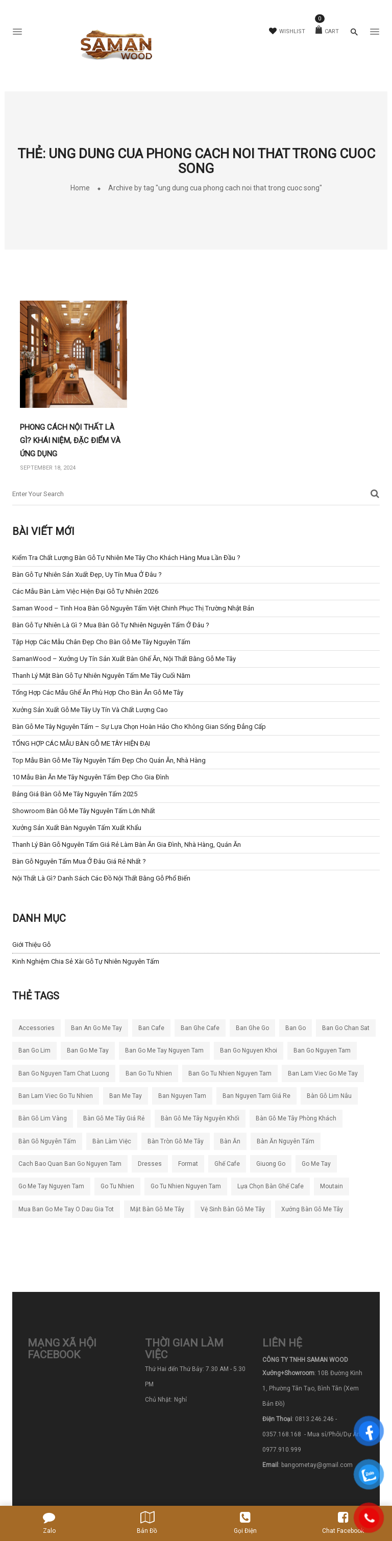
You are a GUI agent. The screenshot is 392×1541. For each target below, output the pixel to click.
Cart (327, 31)
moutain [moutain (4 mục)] (331, 1186)
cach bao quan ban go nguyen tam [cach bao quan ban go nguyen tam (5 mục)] (69, 1163)
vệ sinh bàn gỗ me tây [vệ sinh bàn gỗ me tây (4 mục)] (233, 1209)
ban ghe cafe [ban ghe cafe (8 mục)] (200, 1028)
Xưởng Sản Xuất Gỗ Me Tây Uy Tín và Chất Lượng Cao (90, 710)
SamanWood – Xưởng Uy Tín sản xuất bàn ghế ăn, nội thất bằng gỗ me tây (124, 659)
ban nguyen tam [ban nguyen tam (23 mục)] (182, 1095)
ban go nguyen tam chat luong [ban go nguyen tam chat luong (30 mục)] (63, 1073)
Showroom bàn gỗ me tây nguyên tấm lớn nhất (83, 811)
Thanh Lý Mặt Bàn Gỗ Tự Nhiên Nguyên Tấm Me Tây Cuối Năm (101, 675)
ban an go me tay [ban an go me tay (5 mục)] (96, 1028)
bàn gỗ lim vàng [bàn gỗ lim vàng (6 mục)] (42, 1118)
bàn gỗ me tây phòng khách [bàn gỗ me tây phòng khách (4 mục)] (296, 1118)
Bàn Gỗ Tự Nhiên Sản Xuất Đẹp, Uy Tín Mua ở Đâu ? (87, 574)
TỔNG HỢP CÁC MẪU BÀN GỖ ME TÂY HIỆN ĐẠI (81, 743)
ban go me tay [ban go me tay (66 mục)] (88, 1050)
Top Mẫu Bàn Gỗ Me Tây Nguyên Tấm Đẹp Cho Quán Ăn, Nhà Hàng (109, 760)
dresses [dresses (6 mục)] (150, 1163)
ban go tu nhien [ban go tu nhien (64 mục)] (149, 1073)
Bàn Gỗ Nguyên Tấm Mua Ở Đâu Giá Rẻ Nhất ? (79, 861)
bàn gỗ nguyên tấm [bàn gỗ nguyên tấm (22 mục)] (47, 1141)
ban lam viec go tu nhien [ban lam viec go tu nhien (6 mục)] (55, 1095)
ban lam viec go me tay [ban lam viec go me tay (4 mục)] (323, 1073)
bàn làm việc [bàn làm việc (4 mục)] (111, 1141)
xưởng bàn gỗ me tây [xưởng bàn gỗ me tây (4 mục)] (312, 1209)
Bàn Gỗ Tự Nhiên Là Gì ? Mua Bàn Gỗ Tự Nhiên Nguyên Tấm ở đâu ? (110, 625)
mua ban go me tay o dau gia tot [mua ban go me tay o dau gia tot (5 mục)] (66, 1209)
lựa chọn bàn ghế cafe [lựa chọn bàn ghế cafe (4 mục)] (270, 1186)
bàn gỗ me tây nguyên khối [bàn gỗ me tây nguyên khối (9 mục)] (200, 1118)
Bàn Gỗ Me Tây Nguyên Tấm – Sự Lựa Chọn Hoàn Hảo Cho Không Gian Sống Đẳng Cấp (139, 726)
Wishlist (287, 31)
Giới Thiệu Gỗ (31, 944)
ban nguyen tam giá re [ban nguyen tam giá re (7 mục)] (256, 1095)
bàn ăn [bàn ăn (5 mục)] (230, 1141)
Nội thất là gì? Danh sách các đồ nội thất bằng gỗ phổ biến (101, 878)
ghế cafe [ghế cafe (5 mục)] (227, 1163)
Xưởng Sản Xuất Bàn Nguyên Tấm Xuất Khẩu (76, 827)
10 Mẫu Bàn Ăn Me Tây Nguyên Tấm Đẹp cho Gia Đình (90, 777)
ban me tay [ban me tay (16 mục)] (125, 1095)
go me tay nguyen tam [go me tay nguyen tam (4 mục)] (51, 1186)
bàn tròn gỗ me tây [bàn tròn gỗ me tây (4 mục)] (176, 1141)
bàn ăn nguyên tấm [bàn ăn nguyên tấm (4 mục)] (285, 1141)
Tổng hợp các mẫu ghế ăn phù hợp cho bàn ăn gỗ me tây (97, 692)
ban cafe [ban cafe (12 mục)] (151, 1028)
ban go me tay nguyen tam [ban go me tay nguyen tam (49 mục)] (164, 1050)
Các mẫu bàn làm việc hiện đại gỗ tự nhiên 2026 (85, 591)
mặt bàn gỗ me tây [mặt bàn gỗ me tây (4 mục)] (157, 1209)
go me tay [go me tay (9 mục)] (316, 1163)
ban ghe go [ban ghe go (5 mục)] (252, 1028)
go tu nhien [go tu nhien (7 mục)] (117, 1186)
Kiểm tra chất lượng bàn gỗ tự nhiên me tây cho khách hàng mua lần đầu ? (126, 557)
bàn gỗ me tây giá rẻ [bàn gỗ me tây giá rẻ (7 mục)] (113, 1118)
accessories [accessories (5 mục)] (36, 1028)
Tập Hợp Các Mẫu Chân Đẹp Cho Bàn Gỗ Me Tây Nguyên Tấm (101, 642)
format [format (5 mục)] (188, 1163)
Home (80, 188)
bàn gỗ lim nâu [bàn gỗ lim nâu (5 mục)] (329, 1095)
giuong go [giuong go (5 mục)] (270, 1163)
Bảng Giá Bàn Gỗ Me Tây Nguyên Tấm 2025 (74, 794)
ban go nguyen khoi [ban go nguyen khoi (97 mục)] (248, 1050)
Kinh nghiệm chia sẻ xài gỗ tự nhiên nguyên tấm (85, 961)
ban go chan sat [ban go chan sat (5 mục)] (346, 1028)
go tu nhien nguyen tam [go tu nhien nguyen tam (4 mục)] (186, 1186)
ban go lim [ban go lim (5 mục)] (34, 1050)
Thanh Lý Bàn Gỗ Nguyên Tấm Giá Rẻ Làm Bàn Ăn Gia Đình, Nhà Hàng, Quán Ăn (126, 844)
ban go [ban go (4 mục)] (295, 1028)
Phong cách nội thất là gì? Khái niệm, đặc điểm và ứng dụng (70, 440)
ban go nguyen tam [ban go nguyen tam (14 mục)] (322, 1050)
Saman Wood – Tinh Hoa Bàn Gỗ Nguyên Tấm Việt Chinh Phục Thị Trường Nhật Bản (133, 608)
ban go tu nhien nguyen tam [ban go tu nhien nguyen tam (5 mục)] (230, 1073)
